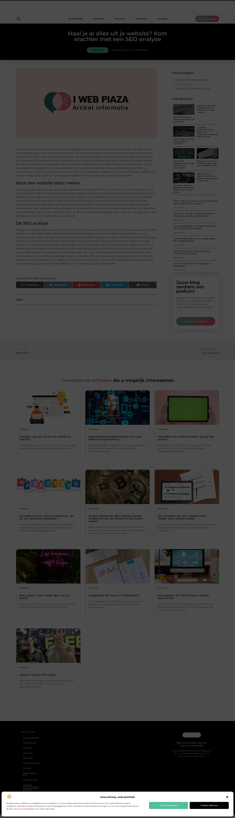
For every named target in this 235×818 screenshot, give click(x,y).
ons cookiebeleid (26, 809)
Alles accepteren (168, 805)
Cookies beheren (209, 805)
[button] (227, 797)
